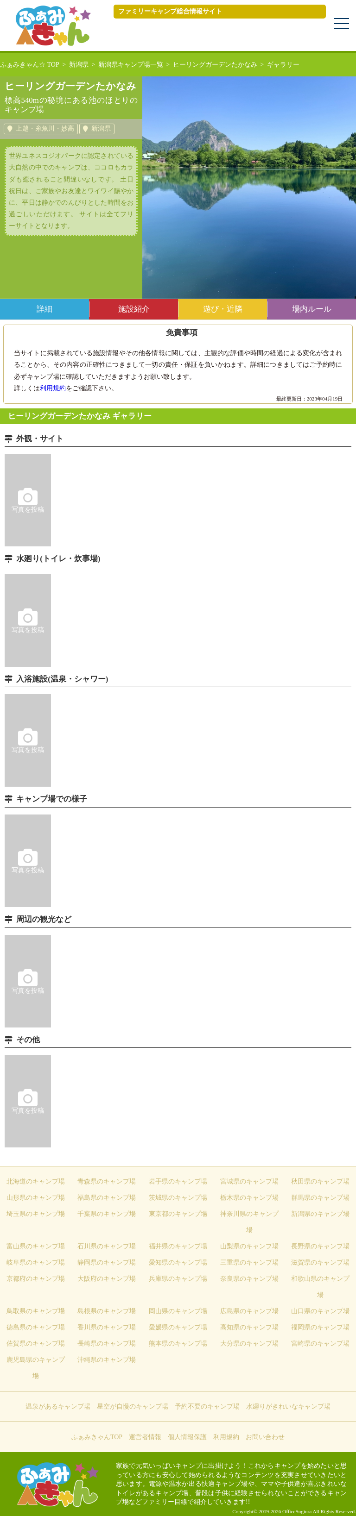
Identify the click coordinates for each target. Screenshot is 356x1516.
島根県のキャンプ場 (106, 1311)
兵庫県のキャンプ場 (178, 1278)
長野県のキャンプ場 (320, 1246)
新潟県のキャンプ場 (320, 1213)
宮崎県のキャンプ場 (320, 1343)
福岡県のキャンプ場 (320, 1327)
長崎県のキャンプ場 (106, 1343)
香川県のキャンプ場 (106, 1327)
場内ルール (311, 309)
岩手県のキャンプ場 (178, 1181)
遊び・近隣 (222, 309)
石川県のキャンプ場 (106, 1246)
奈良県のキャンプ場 (249, 1278)
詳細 (44, 309)
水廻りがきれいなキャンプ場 (288, 1406)
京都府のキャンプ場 (35, 1278)
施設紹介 (134, 309)
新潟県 (79, 64)
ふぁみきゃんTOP (96, 1437)
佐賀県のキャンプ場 (35, 1343)
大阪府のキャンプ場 (106, 1278)
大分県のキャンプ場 (249, 1343)
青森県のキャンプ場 (106, 1181)
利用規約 (53, 388)
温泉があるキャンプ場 (57, 1406)
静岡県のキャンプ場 (106, 1262)
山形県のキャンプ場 (35, 1197)
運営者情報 (145, 1437)
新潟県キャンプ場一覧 (130, 64)
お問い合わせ (265, 1437)
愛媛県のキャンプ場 (178, 1327)
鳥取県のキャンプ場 (35, 1311)
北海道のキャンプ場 (35, 1181)
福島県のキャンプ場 (106, 1197)
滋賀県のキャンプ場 (320, 1262)
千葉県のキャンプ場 (106, 1213)
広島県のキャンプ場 (249, 1311)
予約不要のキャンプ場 (207, 1406)
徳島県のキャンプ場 (35, 1327)
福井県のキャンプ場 (178, 1246)
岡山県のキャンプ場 (178, 1311)
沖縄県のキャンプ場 (106, 1359)
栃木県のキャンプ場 (249, 1197)
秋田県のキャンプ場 (320, 1181)
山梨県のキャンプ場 (249, 1246)
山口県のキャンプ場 (320, 1311)
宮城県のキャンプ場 (249, 1181)
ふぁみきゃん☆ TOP (29, 64)
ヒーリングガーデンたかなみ (215, 64)
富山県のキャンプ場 (35, 1246)
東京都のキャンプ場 (178, 1213)
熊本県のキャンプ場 (178, 1343)
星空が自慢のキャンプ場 (132, 1406)
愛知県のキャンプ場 (178, 1262)
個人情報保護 (187, 1437)
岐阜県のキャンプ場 (35, 1262)
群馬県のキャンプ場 (320, 1197)
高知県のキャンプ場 (249, 1327)
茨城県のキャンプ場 (178, 1197)
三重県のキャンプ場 (249, 1262)
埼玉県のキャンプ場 (35, 1213)
